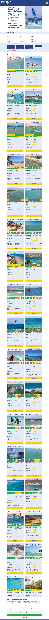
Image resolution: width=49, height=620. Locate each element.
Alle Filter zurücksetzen (11, 50)
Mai (20, 38)
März (32, 36)
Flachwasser (10, 48)
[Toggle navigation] (43, 3)
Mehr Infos (15, 86)
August (21, 39)
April (8, 38)
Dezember (33, 41)
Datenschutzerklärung (25, 617)
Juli (8, 39)
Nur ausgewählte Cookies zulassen (24, 612)
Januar (8, 36)
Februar (21, 36)
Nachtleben (29, 48)
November (21, 41)
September (33, 39)
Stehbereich (20, 48)
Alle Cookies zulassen (24, 614)
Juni (32, 38)
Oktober (9, 41)
